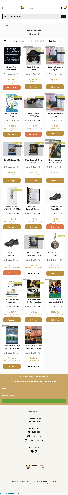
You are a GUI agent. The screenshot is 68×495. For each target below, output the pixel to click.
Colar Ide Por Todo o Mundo (55, 254)
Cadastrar (34, 401)
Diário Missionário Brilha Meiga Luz (33, 161)
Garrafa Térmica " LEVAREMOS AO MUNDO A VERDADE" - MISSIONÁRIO (12, 207)
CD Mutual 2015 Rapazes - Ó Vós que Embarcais (33, 347)
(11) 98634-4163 (34, 436)
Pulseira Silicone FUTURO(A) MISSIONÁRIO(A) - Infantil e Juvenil (33, 115)
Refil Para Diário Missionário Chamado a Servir (33, 207)
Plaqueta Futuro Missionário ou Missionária (11, 68)
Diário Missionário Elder (12, 160)
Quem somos (34, 415)
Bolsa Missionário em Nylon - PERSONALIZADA (55, 115)
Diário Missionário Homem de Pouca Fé (33, 254)
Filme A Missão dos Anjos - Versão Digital (55, 300)
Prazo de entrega (34, 421)
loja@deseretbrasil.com (34, 440)
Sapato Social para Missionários (55, 207)
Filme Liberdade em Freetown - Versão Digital (33, 300)
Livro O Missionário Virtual (11, 115)
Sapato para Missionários (11, 254)
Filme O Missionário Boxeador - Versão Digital (55, 161)
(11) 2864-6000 (34, 432)
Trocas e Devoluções (34, 418)
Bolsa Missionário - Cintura (33, 68)
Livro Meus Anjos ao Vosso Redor (12, 300)
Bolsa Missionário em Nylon (55, 68)
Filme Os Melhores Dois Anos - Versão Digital (12, 347)
